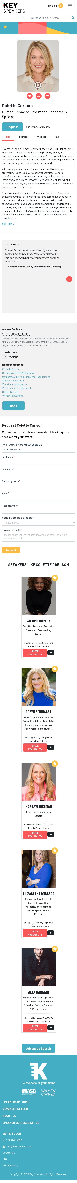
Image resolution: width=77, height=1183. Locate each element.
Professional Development (16, 387)
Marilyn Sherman (38, 806)
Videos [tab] (41, 136)
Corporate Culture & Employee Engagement (26, 376)
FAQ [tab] (57, 136)
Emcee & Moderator (13, 380)
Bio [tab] (8, 136)
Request (12, 127)
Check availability (35, 653)
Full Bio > (8, 224)
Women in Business (12, 395)
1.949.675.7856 (14, 1140)
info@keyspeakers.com (19, 1146)
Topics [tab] (23, 136)
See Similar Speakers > (38, 126)
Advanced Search (38, 1048)
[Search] (49, 17)
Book (13, 406)
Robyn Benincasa (38, 711)
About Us (9, 1116)
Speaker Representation (21, 1123)
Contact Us (9, 1152)
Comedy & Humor (11, 369)
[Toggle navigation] (70, 6)
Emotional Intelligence (14, 384)
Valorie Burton (38, 621)
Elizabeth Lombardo (38, 893)
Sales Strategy (10, 391)
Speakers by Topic (16, 1102)
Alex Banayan (38, 992)
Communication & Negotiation (18, 372)
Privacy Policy (10, 1165)
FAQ (5, 1158)
